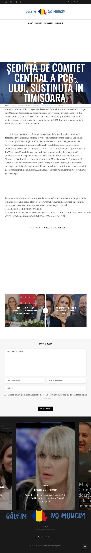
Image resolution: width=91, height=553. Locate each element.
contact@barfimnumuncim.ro (78, 2)
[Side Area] (84, 546)
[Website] (46, 388)
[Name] (24, 381)
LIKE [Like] (59, 228)
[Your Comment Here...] (46, 362)
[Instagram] (20, 2)
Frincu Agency (55, 546)
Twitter (46, 228)
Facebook (39, 228)
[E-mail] (67, 381)
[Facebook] (16, 2)
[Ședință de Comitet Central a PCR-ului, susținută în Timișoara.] (45, 310)
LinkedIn (54, 228)
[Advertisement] (45, 44)
